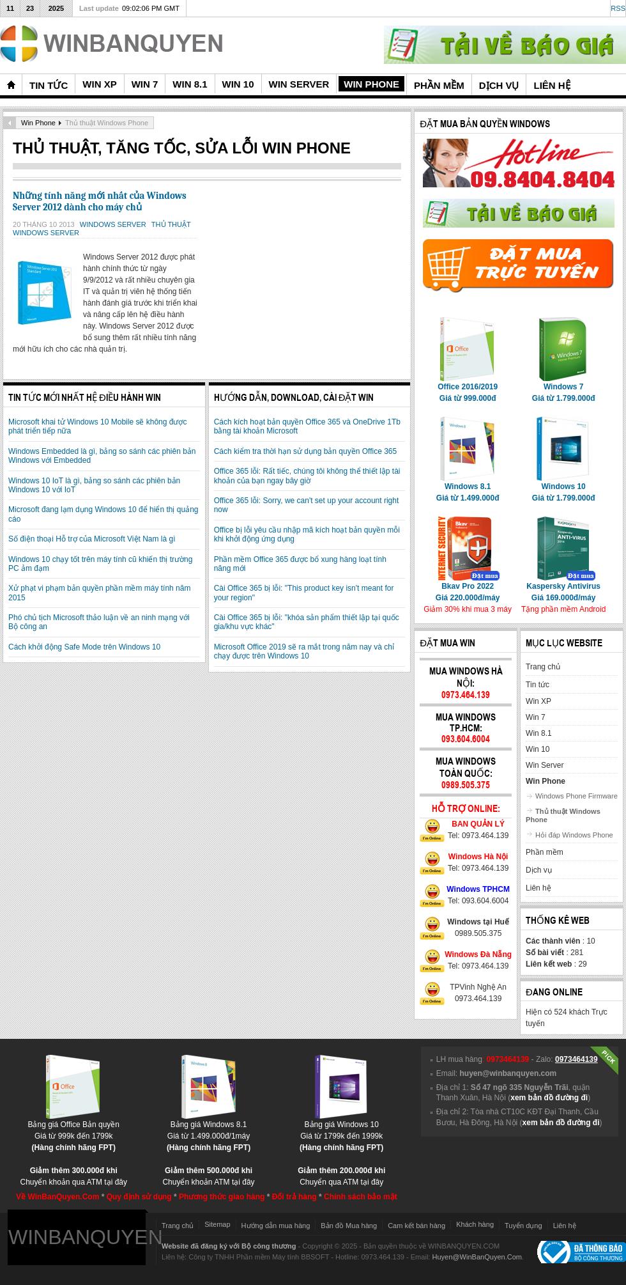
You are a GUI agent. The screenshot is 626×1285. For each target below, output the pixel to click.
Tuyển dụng (523, 1225)
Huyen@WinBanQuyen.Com (477, 1257)
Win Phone (38, 123)
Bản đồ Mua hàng (349, 1225)
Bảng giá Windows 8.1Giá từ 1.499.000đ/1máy (208, 1132)
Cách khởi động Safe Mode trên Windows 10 (84, 646)
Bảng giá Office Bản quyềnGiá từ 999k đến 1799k (73, 1132)
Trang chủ (178, 1225)
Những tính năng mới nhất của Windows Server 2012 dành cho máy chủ (100, 201)
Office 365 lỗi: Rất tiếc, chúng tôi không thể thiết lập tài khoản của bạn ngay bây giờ (307, 476)
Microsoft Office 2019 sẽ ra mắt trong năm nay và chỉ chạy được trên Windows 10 (304, 651)
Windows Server (114, 224)
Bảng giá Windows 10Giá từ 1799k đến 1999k (341, 1132)
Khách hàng (475, 1224)
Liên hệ (564, 1225)
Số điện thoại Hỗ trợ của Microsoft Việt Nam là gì (92, 538)
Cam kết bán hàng (416, 1225)
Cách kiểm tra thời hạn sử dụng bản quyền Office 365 (305, 451)
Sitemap (217, 1224)
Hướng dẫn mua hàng (275, 1225)
